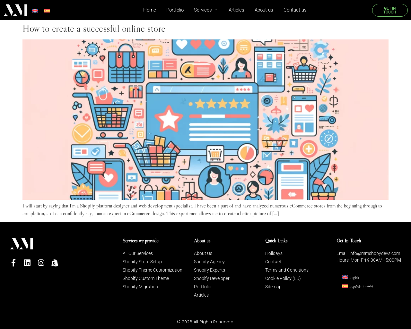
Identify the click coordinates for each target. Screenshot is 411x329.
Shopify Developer (212, 278)
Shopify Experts (209, 270)
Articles (201, 295)
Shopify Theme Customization (152, 270)
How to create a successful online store (94, 28)
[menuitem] (35, 10)
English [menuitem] (354, 277)
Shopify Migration (140, 286)
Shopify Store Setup (142, 261)
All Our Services (138, 253)
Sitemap (273, 286)
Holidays (274, 253)
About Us (203, 253)
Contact (273, 261)
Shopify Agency (209, 261)
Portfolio (202, 286)
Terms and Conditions (287, 270)
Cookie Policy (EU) (283, 278)
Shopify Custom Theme (146, 278)
